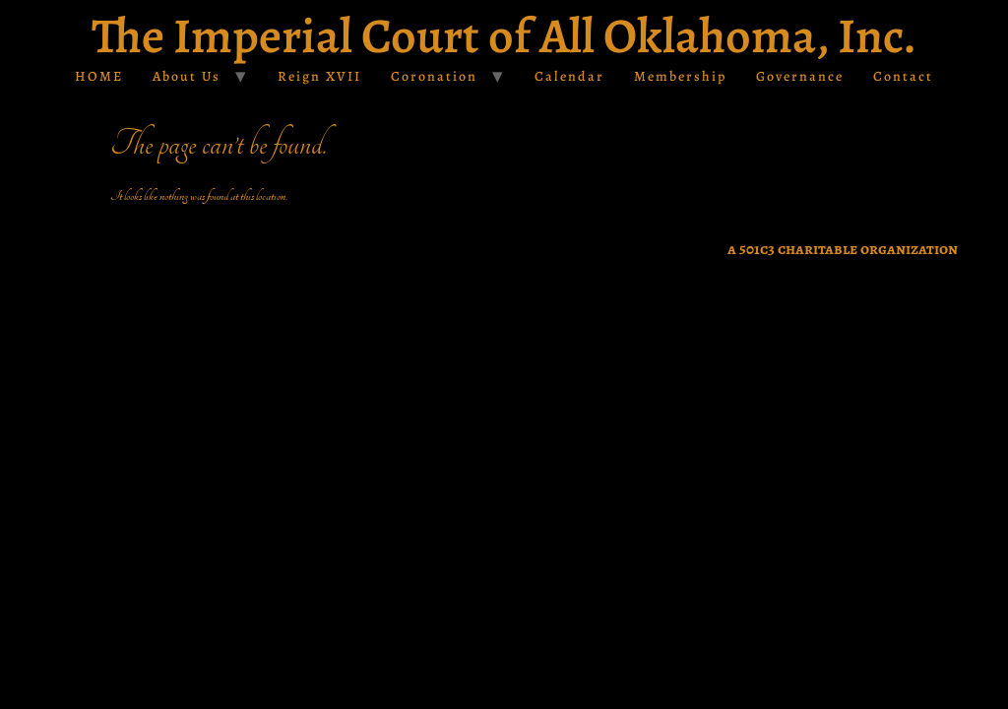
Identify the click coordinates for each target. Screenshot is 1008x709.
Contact (903, 76)
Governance (800, 76)
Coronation (434, 76)
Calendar (569, 76)
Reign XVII (319, 76)
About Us (186, 76)
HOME (99, 76)
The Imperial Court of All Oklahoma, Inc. (504, 35)
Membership (680, 76)
